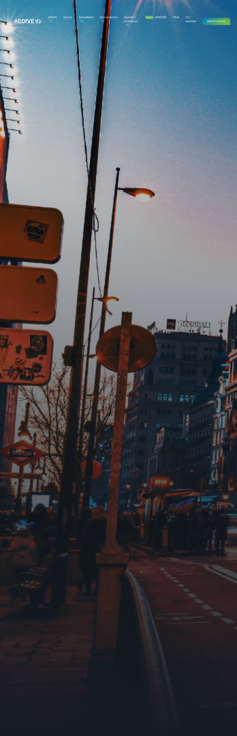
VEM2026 (155, 17)
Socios (67, 17)
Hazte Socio (216, 21)
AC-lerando (191, 19)
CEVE (176, 17)
